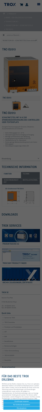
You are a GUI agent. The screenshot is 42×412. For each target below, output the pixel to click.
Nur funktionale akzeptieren (21, 404)
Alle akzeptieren (21, 408)
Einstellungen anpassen (22, 401)
